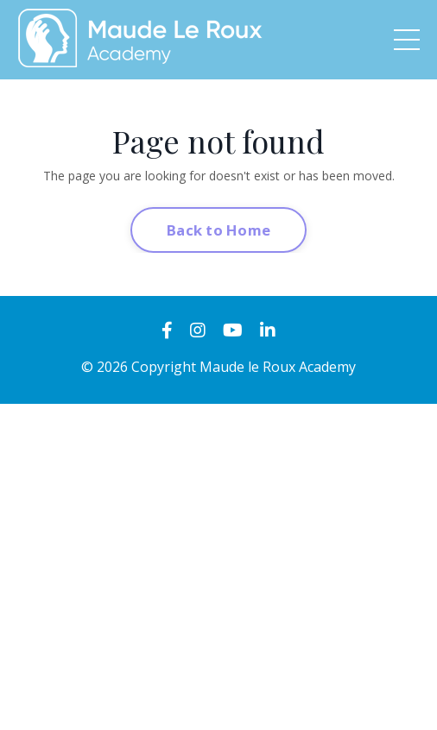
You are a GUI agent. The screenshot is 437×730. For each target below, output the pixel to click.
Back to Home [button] (218, 230)
